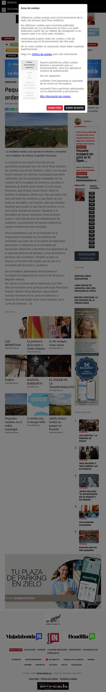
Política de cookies (42, 54)
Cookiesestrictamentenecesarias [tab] (29, 65)
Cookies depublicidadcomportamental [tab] (29, 95)
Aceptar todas (54, 108)
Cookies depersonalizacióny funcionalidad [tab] (29, 85)
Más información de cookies (55, 96)
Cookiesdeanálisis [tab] (29, 75)
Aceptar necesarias (74, 108)
